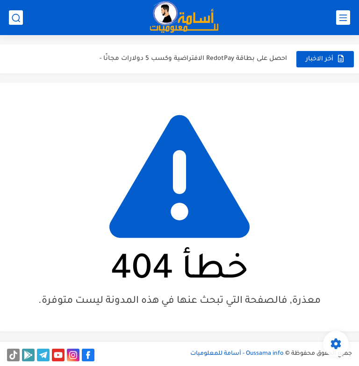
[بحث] (16, 17)
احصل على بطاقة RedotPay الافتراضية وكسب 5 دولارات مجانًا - (193, 58)
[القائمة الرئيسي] (343, 17)
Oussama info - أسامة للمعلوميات (237, 354)
